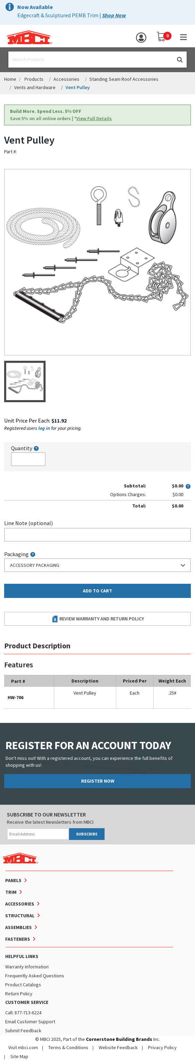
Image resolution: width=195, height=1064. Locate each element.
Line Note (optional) (28, 523)
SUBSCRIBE (87, 833)
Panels (13, 880)
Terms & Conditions (68, 1047)
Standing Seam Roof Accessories (123, 79)
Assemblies (18, 927)
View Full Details (94, 118)
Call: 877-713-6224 (23, 1012)
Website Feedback (118, 1047)
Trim (11, 892)
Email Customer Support (30, 1021)
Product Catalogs (23, 984)
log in (44, 428)
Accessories (66, 79)
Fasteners (17, 939)
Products (34, 79)
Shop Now (114, 15)
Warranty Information (27, 967)
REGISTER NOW (97, 781)
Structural (20, 915)
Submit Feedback (23, 1030)
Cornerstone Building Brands (119, 1039)
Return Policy (18, 993)
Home (10, 79)
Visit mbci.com (23, 1047)
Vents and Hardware (35, 87)
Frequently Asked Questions (34, 976)
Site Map (19, 1056)
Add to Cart (97, 591)
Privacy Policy (162, 1047)
